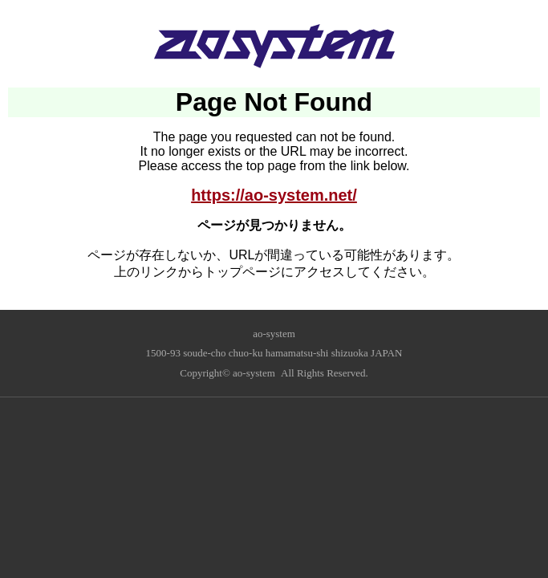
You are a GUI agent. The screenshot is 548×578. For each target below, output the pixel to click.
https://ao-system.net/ (274, 195)
